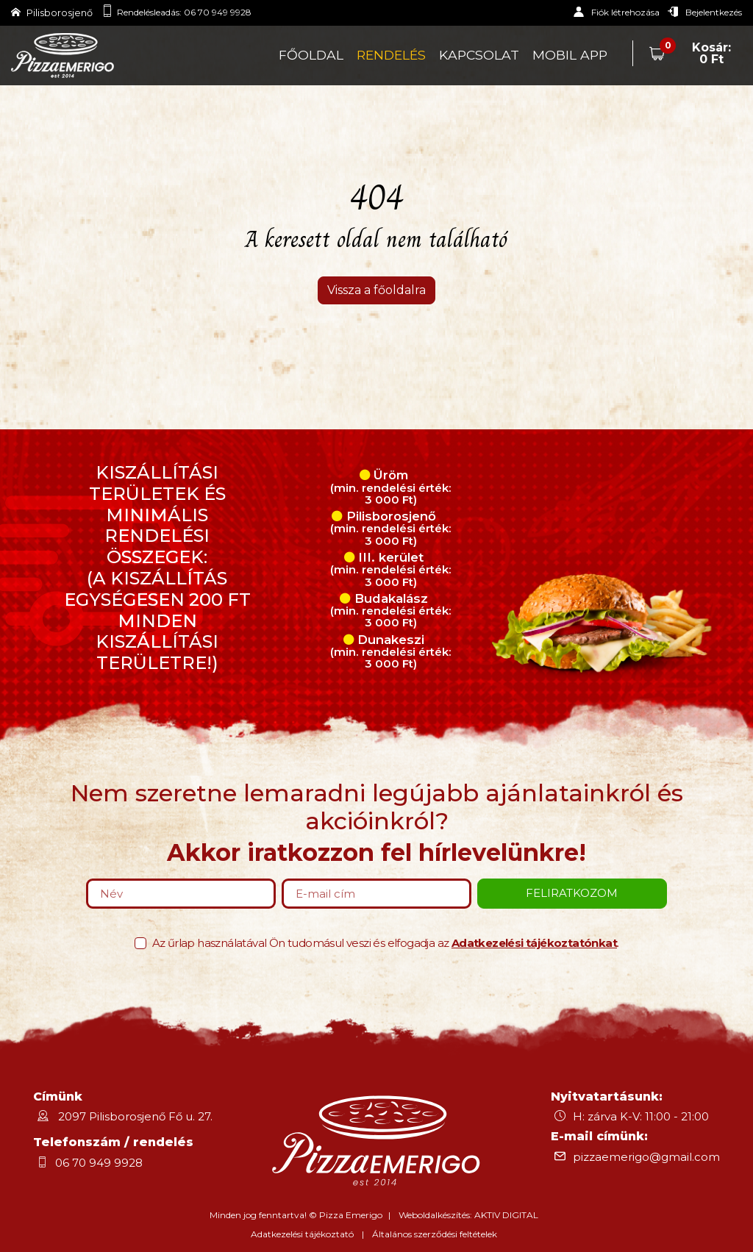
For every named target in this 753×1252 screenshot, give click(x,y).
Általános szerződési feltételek (434, 1234)
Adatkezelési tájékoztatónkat (534, 943)
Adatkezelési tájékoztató (302, 1234)
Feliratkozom (572, 893)
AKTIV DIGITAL (506, 1214)
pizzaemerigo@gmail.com (646, 1157)
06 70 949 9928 (217, 12)
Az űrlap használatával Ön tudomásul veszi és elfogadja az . (385, 943)
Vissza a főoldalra (376, 290)
